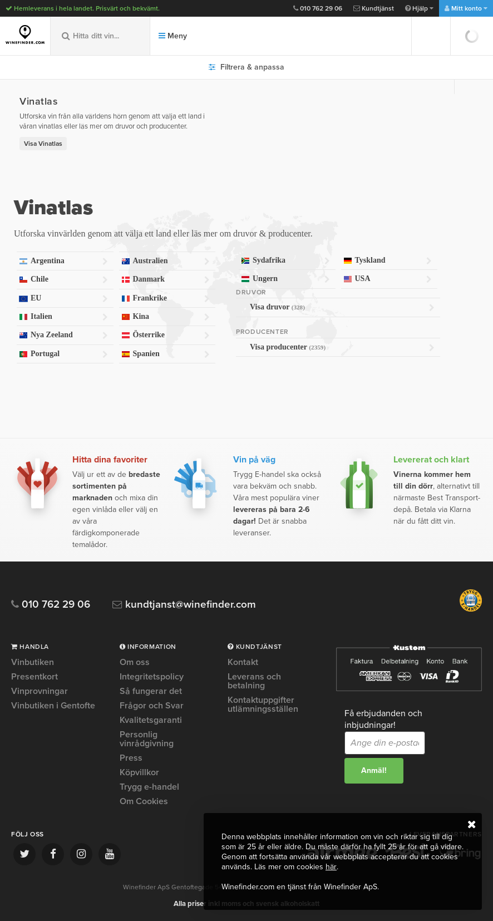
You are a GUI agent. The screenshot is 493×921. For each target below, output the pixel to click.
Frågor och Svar (152, 705)
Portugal (63, 354)
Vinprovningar (39, 691)
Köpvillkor (139, 772)
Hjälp (419, 8)
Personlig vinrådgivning (147, 739)
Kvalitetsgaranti (151, 720)
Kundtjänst (373, 8)
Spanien (165, 354)
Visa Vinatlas (43, 143)
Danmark (165, 279)
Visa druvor (342, 307)
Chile (63, 279)
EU (63, 298)
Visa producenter (342, 347)
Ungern (285, 279)
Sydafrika (285, 260)
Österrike (165, 335)
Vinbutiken (32, 663)
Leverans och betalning (254, 681)
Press (131, 758)
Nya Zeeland (63, 335)
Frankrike (165, 298)
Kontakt (243, 663)
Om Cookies (144, 801)
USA (387, 279)
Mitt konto (466, 8)
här (331, 866)
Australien (165, 261)
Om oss (135, 663)
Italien (63, 317)
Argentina (63, 261)
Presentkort (34, 676)
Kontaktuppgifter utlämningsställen (263, 705)
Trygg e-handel (149, 786)
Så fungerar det (151, 691)
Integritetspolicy (152, 676)
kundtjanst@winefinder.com (185, 604)
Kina (165, 317)
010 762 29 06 (317, 8)
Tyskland (387, 260)
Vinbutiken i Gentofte (53, 705)
